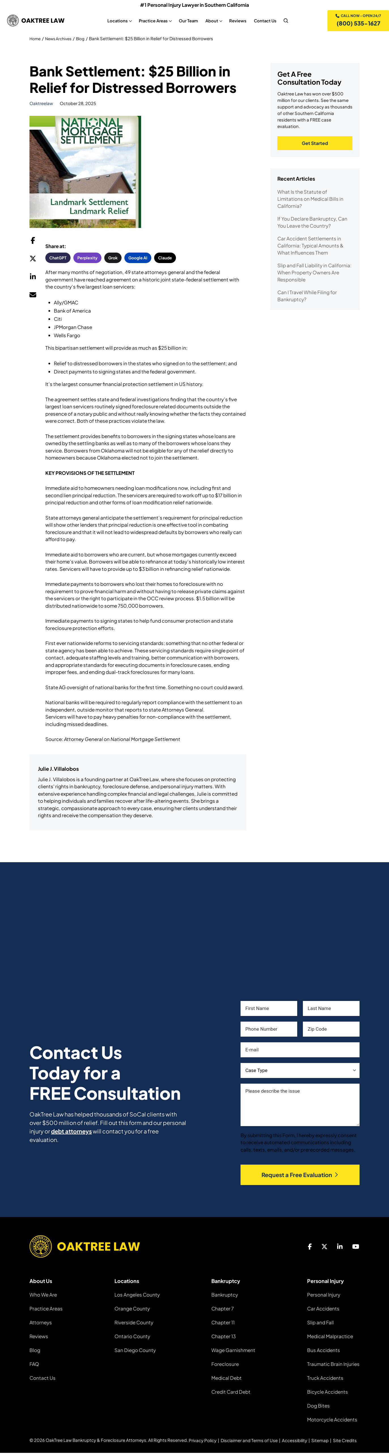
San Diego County (135, 1351)
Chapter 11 (223, 1323)
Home (35, 39)
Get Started (315, 145)
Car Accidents (323, 1309)
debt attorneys (71, 1132)
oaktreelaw (41, 104)
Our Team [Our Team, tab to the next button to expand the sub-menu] (187, 21)
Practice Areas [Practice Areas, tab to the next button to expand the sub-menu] (152, 21)
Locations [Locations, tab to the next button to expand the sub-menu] (116, 21)
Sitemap (320, 1441)
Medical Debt (226, 1379)
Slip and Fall (320, 1323)
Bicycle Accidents (327, 1393)
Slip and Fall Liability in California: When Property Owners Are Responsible (314, 274)
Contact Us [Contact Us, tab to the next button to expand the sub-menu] (264, 21)
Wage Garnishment (233, 1351)
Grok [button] (113, 259)
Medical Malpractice (330, 1337)
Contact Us (42, 1379)
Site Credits (345, 1441)
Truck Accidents (325, 1379)
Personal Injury (323, 1296)
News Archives (61, 39)
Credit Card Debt (230, 1393)
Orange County (132, 1309)
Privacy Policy (202, 1441)
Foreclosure (225, 1365)
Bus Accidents (323, 1351)
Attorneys (40, 1323)
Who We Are (43, 1296)
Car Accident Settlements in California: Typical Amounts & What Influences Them (310, 247)
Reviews (38, 1337)
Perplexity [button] (87, 259)
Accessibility (294, 1441)
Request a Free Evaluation (300, 1176)
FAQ (34, 1365)
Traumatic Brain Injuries (333, 1365)
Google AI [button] (137, 259)
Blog (85, 39)
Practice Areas (46, 1309)
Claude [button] (165, 259)
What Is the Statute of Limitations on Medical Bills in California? (310, 201)
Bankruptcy (224, 1296)
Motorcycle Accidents (332, 1420)
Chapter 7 (222, 1309)
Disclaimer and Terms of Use (249, 1441)
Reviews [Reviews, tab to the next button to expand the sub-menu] (236, 21)
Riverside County (133, 1323)
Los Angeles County (137, 1296)
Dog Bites (318, 1407)
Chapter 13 (223, 1337)
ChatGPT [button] (58, 259)
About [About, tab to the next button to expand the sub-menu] (210, 21)
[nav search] (285, 21)
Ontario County (132, 1337)
